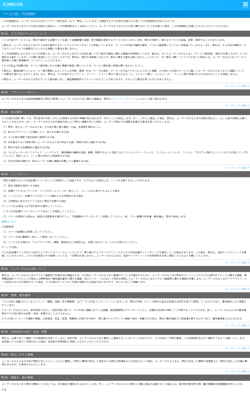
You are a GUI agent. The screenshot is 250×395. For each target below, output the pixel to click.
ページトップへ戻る (236, 86)
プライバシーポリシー (123, 99)
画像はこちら (9, 221)
